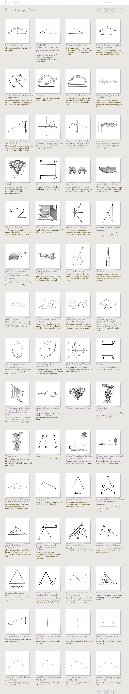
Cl (13, 2)
